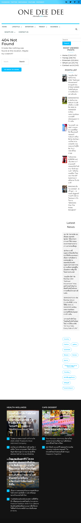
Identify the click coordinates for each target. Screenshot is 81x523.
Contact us (23, 32)
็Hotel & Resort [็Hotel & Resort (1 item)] (68, 388)
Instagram (22, 2)
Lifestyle (16, 27)
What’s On (8, 32)
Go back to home (11, 69)
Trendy (42, 27)
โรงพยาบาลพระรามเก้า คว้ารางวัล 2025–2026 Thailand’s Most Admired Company (22, 441)
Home (4, 27)
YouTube (31, 2)
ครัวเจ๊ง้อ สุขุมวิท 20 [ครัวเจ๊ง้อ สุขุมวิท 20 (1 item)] (69, 377)
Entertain (29, 27)
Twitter (14, 2)
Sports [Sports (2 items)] (66, 360)
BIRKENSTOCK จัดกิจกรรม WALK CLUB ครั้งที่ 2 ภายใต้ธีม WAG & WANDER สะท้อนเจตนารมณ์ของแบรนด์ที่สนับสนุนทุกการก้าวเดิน (73, 109)
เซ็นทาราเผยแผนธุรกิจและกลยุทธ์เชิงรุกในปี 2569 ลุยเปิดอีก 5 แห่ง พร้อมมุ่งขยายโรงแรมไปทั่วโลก (25, 493)
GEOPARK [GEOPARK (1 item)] (67, 349)
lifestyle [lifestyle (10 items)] (66, 355)
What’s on (66, 63)
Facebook (6, 2)
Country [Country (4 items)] (66, 339)
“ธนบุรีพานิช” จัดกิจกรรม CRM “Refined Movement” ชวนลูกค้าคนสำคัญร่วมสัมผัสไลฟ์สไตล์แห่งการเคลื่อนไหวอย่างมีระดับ (73, 84)
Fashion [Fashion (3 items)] (66, 344)
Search (66, 43)
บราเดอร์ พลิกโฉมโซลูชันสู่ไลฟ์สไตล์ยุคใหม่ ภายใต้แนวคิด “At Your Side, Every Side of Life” (71, 323)
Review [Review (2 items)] (74, 355)
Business (54, 27)
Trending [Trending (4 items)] (66, 372)
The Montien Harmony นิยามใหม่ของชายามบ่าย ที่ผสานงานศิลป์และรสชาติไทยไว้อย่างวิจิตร (60, 441)
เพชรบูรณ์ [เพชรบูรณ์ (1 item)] (66, 382)
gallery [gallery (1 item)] (75, 344)
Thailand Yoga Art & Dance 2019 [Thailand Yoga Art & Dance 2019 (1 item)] (71, 366)
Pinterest (40, 2)
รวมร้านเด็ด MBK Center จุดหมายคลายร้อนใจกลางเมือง (57, 429)
